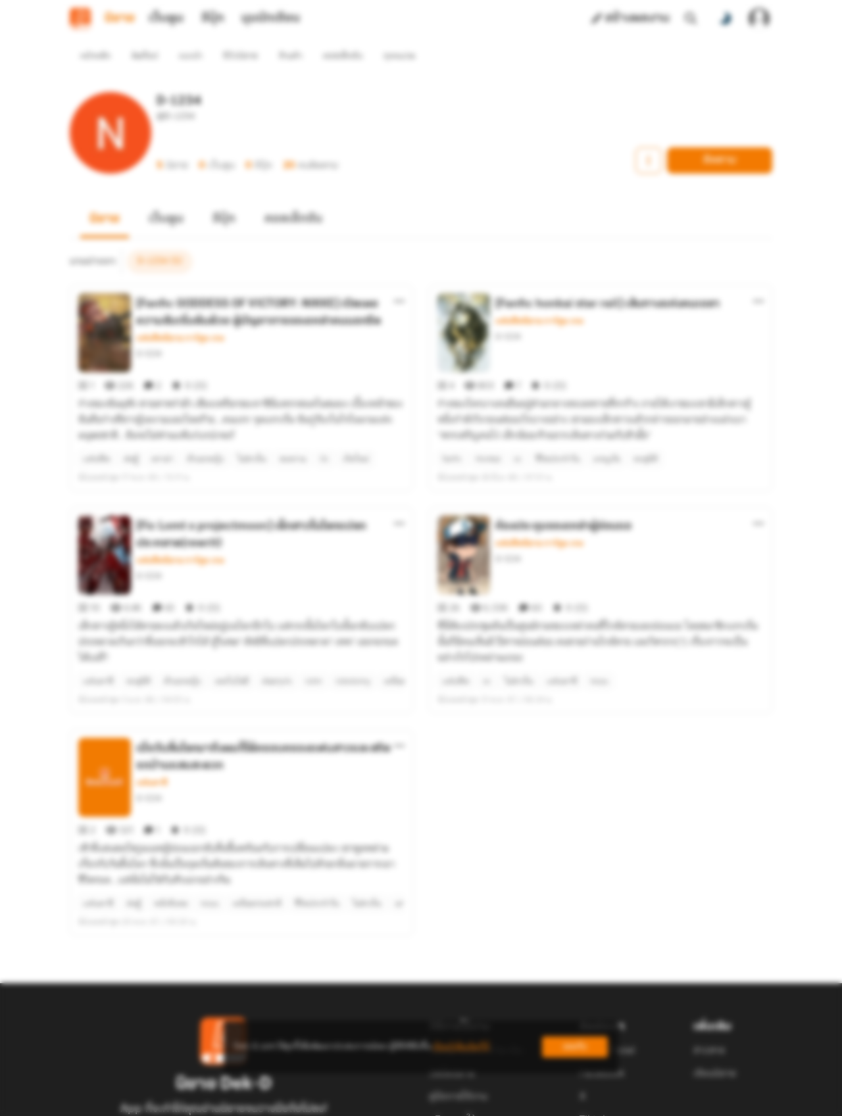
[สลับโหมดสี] (725, 18)
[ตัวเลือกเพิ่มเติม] (399, 277)
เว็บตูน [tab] (166, 18)
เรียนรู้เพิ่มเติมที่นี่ (461, 1046)
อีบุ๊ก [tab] (212, 18)
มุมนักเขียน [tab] (270, 18)
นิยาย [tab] (120, 18)
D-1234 (148, 329)
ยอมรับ (575, 1046)
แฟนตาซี (151, 711)
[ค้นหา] (691, 18)
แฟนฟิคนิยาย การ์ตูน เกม (180, 314)
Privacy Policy (515, 1102)
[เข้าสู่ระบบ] (759, 18)
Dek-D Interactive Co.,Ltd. (376, 1102)
